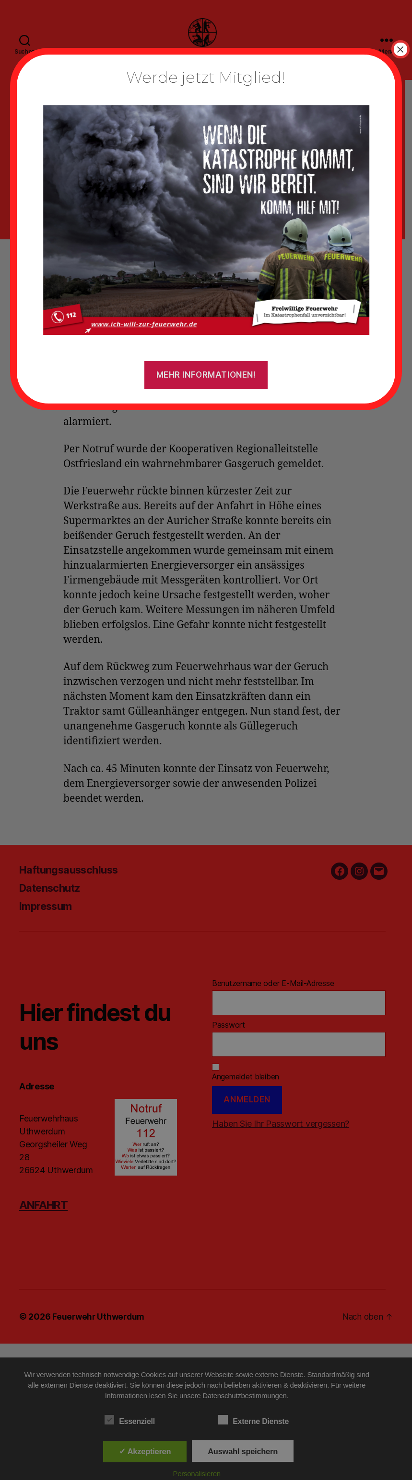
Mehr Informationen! (206, 375)
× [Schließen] (400, 49)
